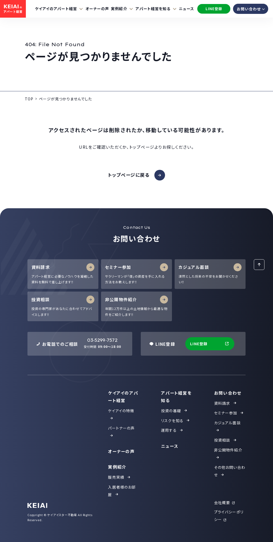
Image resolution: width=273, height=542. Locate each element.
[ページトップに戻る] (259, 264)
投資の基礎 (174, 410)
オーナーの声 (97, 8)
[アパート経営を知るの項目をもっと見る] (156, 8)
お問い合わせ (228, 393)
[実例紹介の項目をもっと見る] (122, 8)
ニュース (186, 8)
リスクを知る (175, 420)
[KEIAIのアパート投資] (13, 9)
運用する (172, 430)
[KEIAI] (37, 505)
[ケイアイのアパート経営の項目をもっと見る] (59, 8)
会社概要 (224, 502)
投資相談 (225, 440)
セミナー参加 (229, 412)
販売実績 (119, 477)
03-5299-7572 (102, 340)
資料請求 (225, 403)
